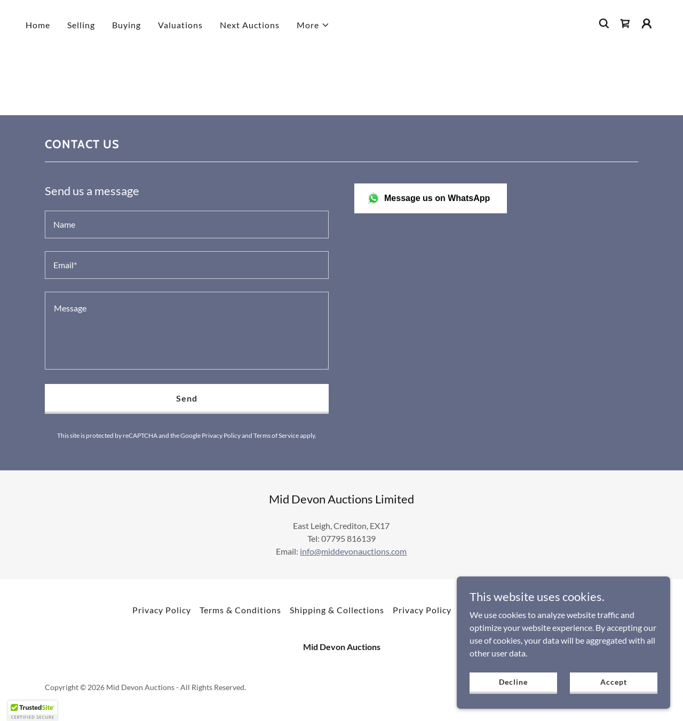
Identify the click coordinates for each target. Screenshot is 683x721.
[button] (313, 25)
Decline (513, 681)
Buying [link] (126, 25)
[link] (625, 23)
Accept (613, 681)
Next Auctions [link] (250, 25)
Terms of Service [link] (276, 435)
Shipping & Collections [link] (337, 610)
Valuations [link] (180, 25)
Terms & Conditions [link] (240, 610)
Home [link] (38, 25)
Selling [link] (81, 25)
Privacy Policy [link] (221, 435)
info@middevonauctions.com (353, 551)
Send (186, 398)
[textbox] (187, 224)
